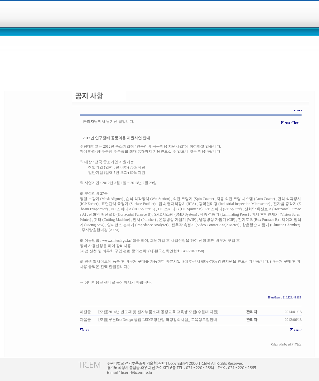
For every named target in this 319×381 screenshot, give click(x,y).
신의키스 (295, 344)
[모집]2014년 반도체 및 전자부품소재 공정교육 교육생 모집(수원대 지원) (158, 312)
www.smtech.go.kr (116, 240)
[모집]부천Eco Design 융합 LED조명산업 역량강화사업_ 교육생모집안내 (157, 319)
